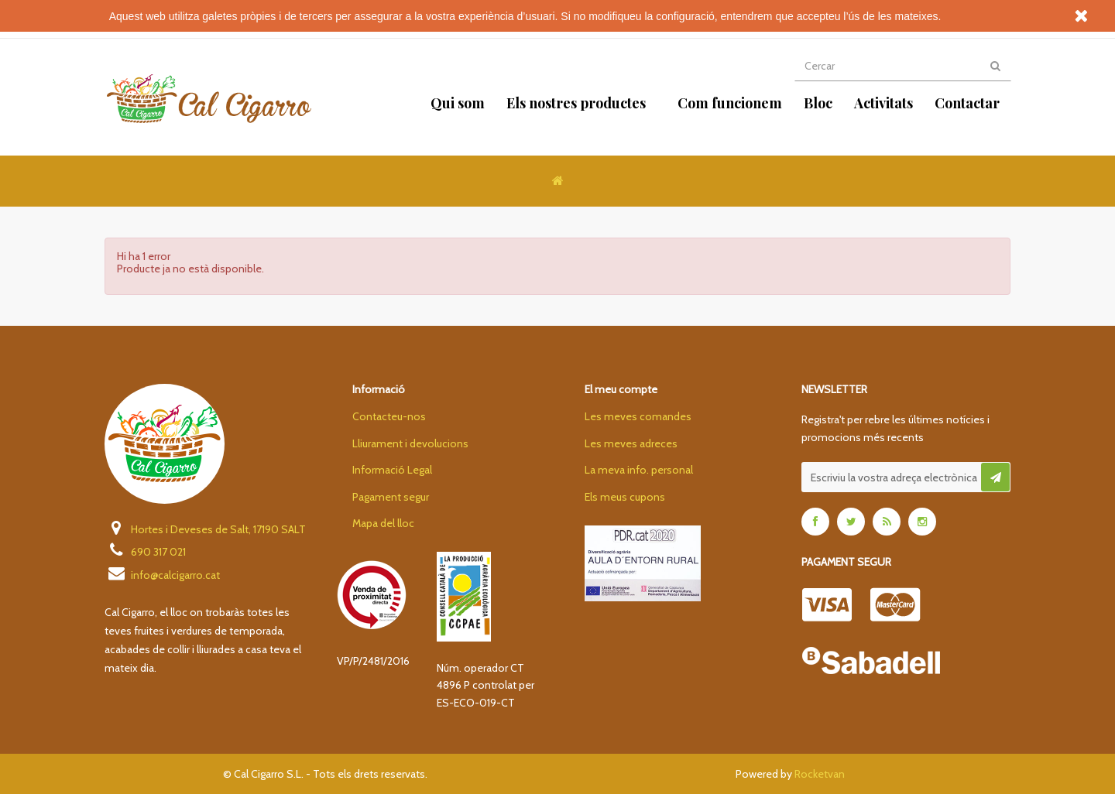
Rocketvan (819, 774)
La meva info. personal (639, 470)
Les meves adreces (631, 443)
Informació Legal (392, 470)
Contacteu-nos (389, 416)
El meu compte (621, 389)
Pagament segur (390, 497)
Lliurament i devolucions (410, 443)
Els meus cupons (625, 497)
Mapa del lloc (383, 523)
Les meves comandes (638, 416)
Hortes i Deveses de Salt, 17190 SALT (205, 528)
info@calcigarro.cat (162, 574)
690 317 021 (145, 551)
